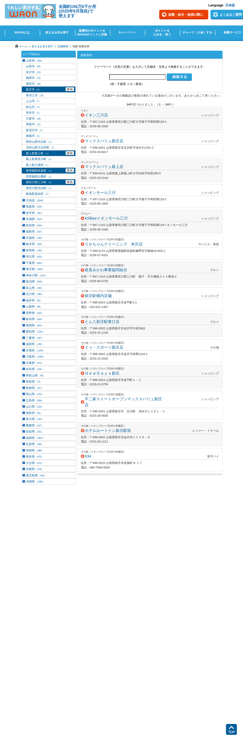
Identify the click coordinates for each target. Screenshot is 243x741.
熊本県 (35, 456)
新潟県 (35, 281)
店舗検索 (62, 46)
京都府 (35, 350)
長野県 (35, 313)
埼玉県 (35, 256)
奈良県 (35, 369)
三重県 (35, 338)
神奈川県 (37, 275)
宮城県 (35, 219)
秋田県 (35, 225)
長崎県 (35, 450)
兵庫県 (35, 363)
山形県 (35, 60)
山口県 (35, 406)
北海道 (35, 200)
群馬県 (35, 250)
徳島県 (34, 413)
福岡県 (35, 438)
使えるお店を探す (42, 46)
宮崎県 (35, 469)
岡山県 (35, 394)
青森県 (35, 206)
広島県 (35, 400)
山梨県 (34, 306)
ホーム (23, 46)
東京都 (35, 269)
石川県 (35, 294)
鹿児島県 (36, 475)
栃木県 (35, 244)
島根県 (35, 388)
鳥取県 (34, 381)
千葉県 (35, 263)
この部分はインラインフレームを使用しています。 (121, 21)
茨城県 (35, 238)
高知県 (35, 431)
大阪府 (35, 356)
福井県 (34, 300)
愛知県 (35, 331)
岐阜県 (35, 319)
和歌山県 (35, 375)
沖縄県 (35, 481)
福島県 (35, 231)
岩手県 (35, 213)
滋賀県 (35, 344)
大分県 (35, 463)
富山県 (35, 288)
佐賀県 (35, 444)
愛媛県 (35, 425)
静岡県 (35, 325)
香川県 (35, 419)
